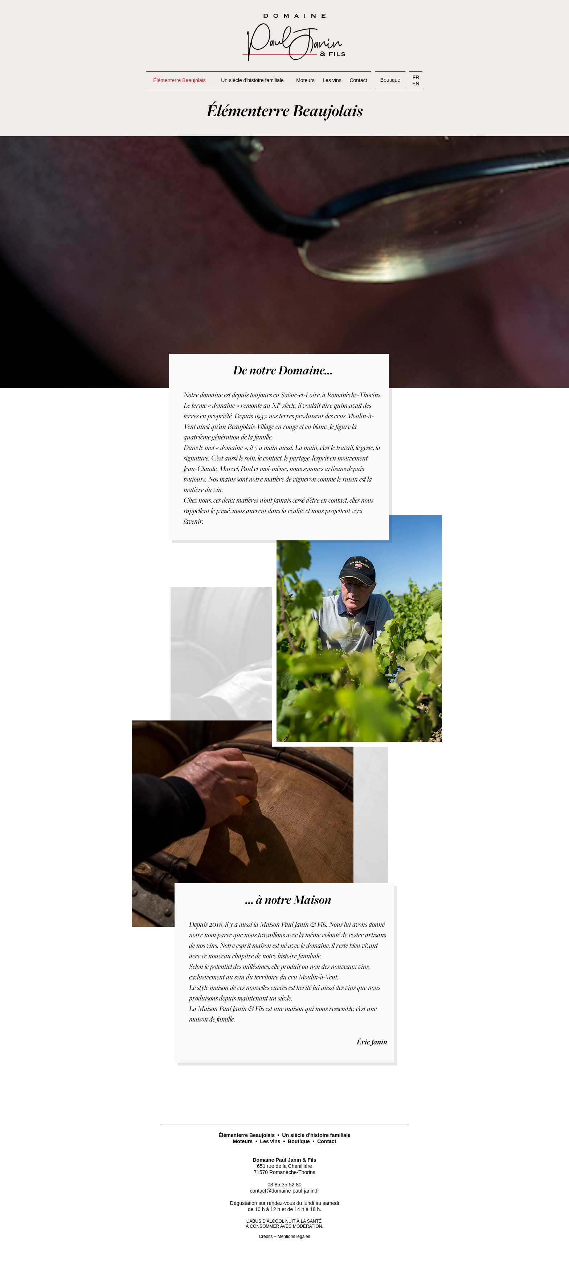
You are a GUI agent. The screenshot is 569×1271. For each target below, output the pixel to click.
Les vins (270, 1141)
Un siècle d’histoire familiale (316, 1135)
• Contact (323, 1141)
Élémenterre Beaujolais (246, 1135)
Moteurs (243, 1141)
